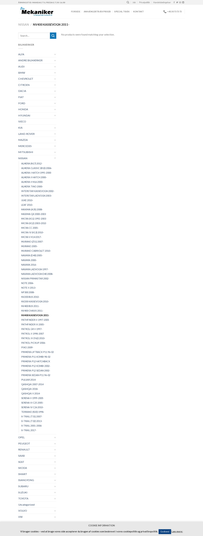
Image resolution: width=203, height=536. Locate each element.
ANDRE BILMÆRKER (30, 60)
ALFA (21, 54)
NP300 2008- (28, 292)
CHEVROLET (25, 78)
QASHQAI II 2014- (30, 393)
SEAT (21, 461)
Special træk (122, 11)
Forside (75, 11)
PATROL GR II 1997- (31, 329)
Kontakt (138, 11)
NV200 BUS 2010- (30, 297)
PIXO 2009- (27, 347)
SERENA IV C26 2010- (32, 407)
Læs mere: (177, 531)
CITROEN (24, 84)
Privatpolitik (144, 2)
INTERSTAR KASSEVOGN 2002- (37, 191)
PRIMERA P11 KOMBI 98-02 (35, 356)
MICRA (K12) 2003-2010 (33, 223)
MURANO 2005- (29, 246)
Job (134, 2)
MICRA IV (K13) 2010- (32, 232)
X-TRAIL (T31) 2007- (31, 416)
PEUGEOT (24, 443)
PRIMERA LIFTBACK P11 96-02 (37, 352)
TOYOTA (23, 498)
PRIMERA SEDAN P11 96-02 (35, 375)
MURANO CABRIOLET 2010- (36, 250)
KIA (20, 127)
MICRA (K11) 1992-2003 (33, 218)
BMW (21, 72)
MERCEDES (25, 145)
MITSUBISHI (25, 151)
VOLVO (22, 510)
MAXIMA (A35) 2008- (32, 209)
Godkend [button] (164, 531)
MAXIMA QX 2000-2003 (33, 214)
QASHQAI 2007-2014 (32, 384)
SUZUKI (22, 492)
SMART (22, 473)
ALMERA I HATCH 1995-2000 (36, 172)
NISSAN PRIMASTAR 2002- (35, 278)
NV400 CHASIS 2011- (32, 310)
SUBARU (23, 486)
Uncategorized (26, 504)
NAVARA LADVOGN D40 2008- (37, 274)
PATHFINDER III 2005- (33, 324)
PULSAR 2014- (28, 379)
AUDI (21, 66)
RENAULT (24, 449)
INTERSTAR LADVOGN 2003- (36, 195)
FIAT (21, 97)
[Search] (128, 2)
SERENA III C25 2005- (32, 402)
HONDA (23, 109)
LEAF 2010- (27, 205)
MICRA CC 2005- (30, 228)
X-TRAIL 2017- (28, 430)
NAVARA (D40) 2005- (32, 255)
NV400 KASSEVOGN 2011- (35, 315)
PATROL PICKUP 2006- (33, 342)
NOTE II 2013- (28, 287)
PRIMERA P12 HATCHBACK (35, 361)
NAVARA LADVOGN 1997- (35, 269)
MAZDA (23, 139)
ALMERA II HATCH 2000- (34, 177)
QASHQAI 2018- (29, 389)
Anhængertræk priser (97, 11)
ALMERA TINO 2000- (32, 186)
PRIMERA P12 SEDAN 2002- (35, 370)
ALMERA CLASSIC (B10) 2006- (36, 168)
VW (20, 516)
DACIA (22, 90)
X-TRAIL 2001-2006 (31, 425)
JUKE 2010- (27, 200)
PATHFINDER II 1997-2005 (35, 320)
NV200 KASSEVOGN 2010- (35, 301)
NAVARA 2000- (29, 260)
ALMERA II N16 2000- (32, 182)
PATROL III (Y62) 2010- (33, 338)
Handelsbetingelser (162, 2)
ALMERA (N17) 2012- (32, 163)
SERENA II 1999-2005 (32, 398)
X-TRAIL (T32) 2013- (31, 421)
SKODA (22, 467)
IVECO (22, 121)
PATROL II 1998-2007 (32, 333)
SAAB (21, 455)
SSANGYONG (26, 480)
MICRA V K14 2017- (31, 237)
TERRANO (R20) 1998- (32, 412)
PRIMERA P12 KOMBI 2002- (35, 366)
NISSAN (23, 24)
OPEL (21, 437)
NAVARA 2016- (29, 264)
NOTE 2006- (27, 283)
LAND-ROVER (26, 133)
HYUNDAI (24, 115)
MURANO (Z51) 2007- (32, 241)
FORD (21, 103)
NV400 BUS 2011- (30, 306)
